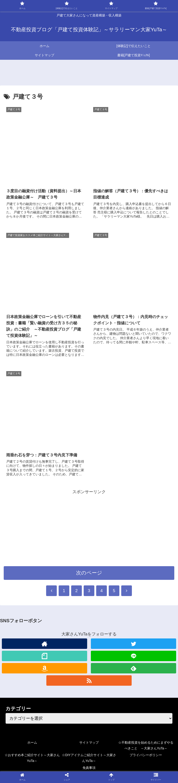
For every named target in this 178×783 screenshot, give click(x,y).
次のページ (89, 573)
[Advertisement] (89, 528)
